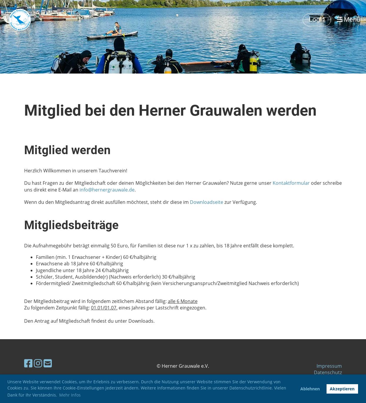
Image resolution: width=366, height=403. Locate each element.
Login (317, 19)
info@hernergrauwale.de (107, 189)
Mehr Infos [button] (70, 395)
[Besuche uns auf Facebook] (28, 363)
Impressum (329, 366)
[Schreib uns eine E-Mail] (48, 363)
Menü (348, 19)
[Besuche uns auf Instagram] (38, 363)
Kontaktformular (291, 183)
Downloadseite (206, 202)
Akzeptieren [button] (342, 389)
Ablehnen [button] (310, 389)
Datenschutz (328, 372)
